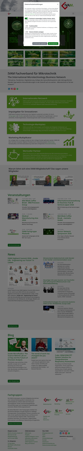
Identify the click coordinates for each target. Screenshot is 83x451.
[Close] (58, 4)
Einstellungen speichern (39, 43)
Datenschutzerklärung (30, 14)
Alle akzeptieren (53, 43)
